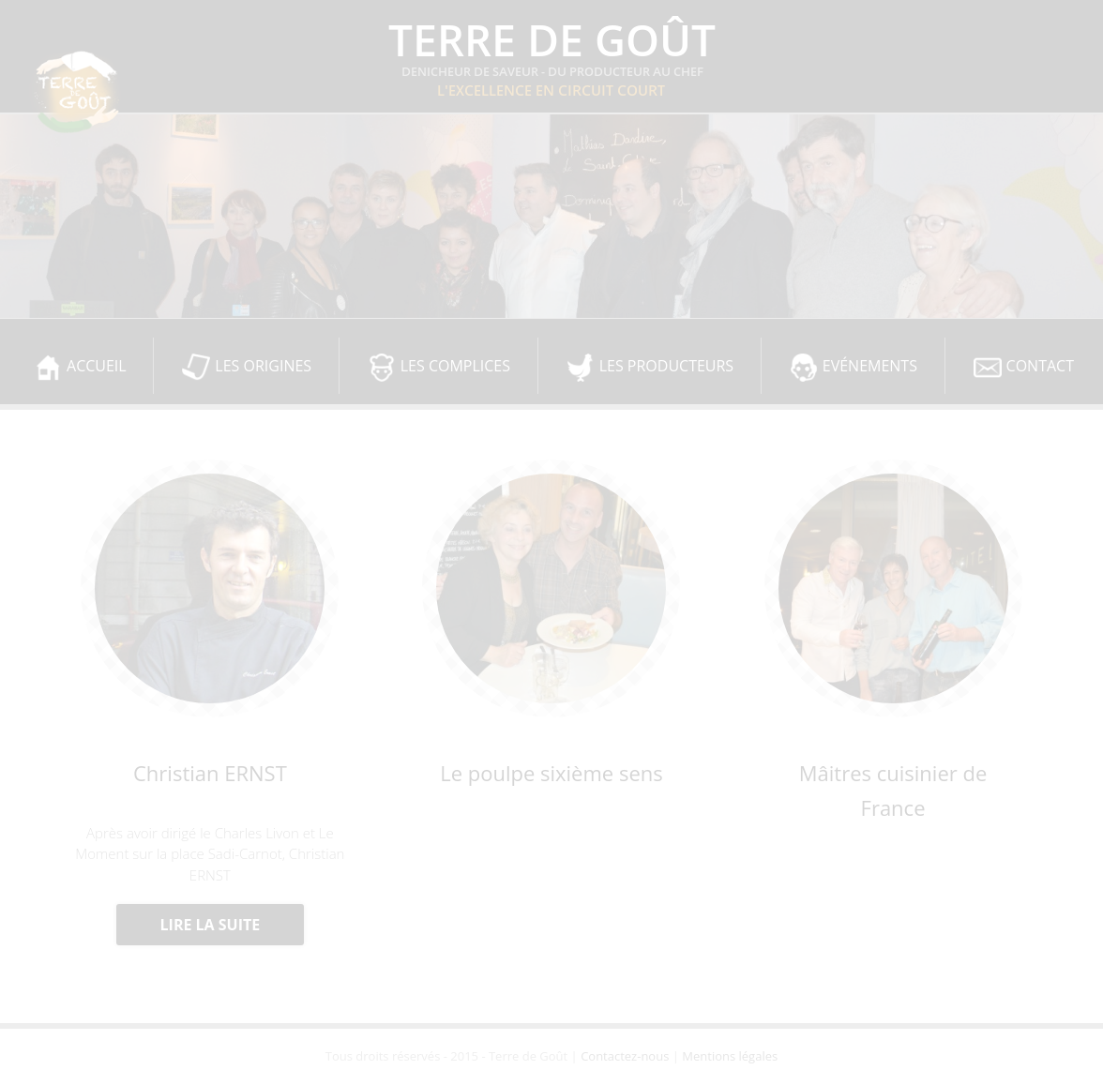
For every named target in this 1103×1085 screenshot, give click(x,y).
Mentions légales (730, 1055)
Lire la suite (210, 924)
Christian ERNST (210, 773)
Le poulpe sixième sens (551, 773)
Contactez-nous (625, 1055)
